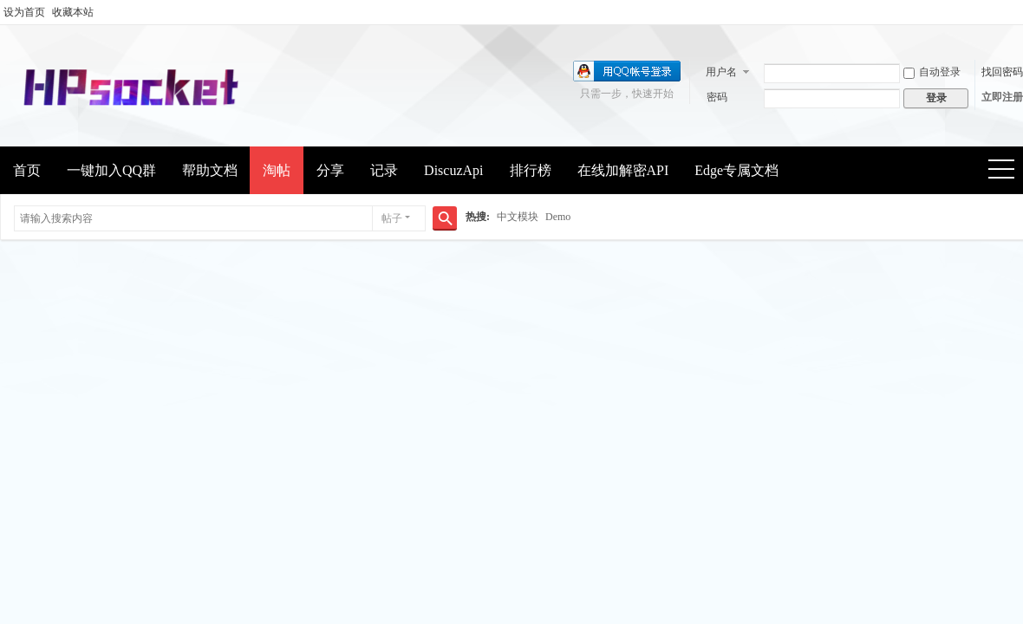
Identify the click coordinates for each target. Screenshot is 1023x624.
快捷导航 (1007, 171)
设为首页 (24, 12)
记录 (384, 170)
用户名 (721, 72)
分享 (330, 170)
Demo (557, 217)
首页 (27, 170)
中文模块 (517, 217)
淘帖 (276, 170)
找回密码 (1002, 72)
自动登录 (932, 72)
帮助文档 (210, 170)
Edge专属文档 (736, 170)
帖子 (391, 218)
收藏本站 (73, 12)
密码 (717, 97)
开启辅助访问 (1018, 12)
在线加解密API (623, 170)
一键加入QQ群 (111, 170)
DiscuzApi (453, 170)
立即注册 (1002, 97)
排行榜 (530, 170)
